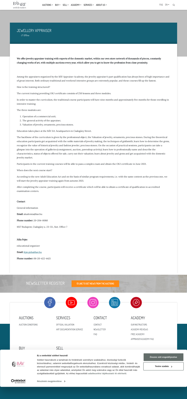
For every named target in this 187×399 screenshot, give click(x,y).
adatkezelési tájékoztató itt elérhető (107, 385)
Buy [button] (57, 5)
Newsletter (100, 329)
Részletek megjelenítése (49, 393)
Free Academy (138, 334)
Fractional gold (64, 359)
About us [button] (100, 5)
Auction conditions (28, 324)
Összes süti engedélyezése (163, 369)
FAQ (161, 4)
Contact (98, 324)
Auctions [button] (46, 5)
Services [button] (88, 5)
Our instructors (139, 324)
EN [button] (166, 4)
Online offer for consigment (70, 354)
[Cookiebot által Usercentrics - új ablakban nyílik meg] (18, 393)
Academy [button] (75, 5)
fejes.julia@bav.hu (33, 252)
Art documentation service (69, 329)
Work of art (25, 359)
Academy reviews (139, 329)
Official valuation (65, 324)
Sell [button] (65, 5)
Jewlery (23, 354)
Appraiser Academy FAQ (142, 339)
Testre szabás (163, 378)
